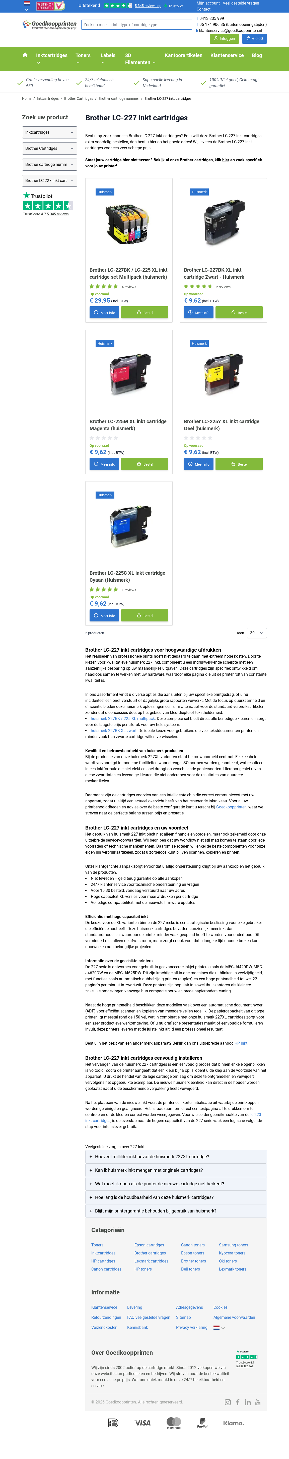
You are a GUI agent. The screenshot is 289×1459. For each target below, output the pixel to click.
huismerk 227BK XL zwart (113, 730)
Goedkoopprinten (231, 807)
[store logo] (49, 24)
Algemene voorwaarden (234, 1317)
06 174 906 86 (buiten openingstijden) (233, 24)
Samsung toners (233, 1245)
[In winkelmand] (144, 312)
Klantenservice (104, 1307)
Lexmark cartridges (151, 1261)
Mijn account (208, 3)
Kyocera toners (232, 1253)
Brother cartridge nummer (119, 98)
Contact (203, 9)
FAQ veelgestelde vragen (148, 1317)
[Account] (224, 39)
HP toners (143, 1269)
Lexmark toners (232, 1269)
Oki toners (228, 1261)
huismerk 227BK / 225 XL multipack (123, 718)
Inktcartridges (48, 98)
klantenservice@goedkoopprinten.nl (230, 30)
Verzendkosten (104, 1327)
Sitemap (183, 1317)
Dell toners (190, 1269)
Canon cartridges (106, 1269)
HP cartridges (103, 1261)
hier (225, 160)
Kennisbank (137, 1327)
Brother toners (193, 1261)
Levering (134, 1307)
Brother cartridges (150, 1253)
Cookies (220, 1307)
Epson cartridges (149, 1245)
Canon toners (193, 1245)
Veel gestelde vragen (241, 3)
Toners (97, 1245)
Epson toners (192, 1253)
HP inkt (241, 1043)
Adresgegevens (189, 1307)
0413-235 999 (211, 18)
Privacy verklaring (191, 1327)
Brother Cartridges (78, 98)
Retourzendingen (106, 1317)
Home (26, 98)
